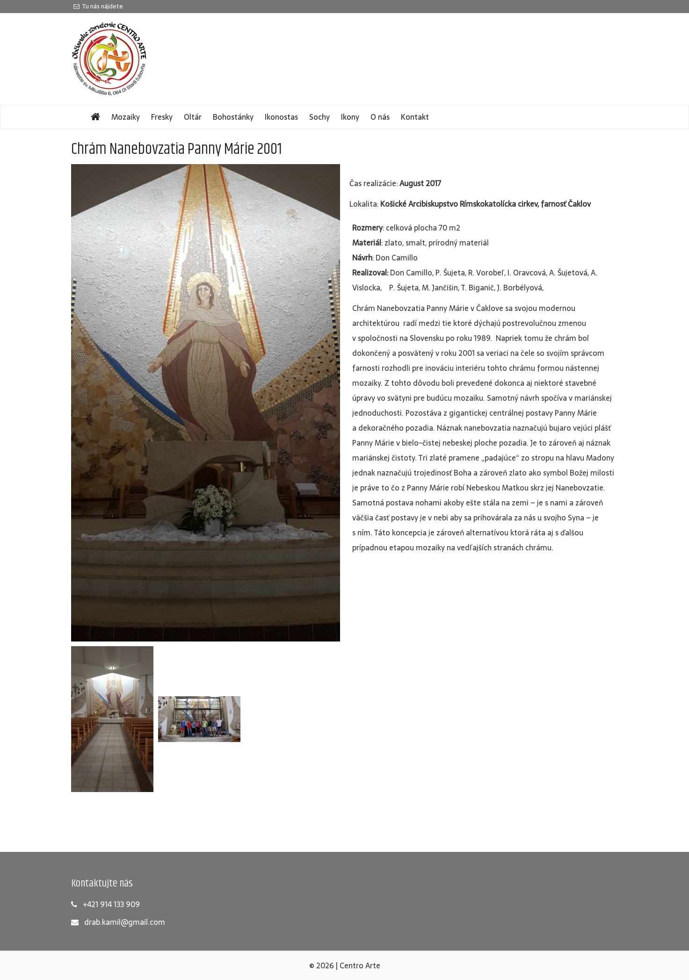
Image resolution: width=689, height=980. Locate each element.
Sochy (319, 117)
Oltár (193, 117)
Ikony (350, 117)
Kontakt (415, 117)
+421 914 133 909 (111, 904)
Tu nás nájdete (98, 6)
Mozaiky (125, 117)
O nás (380, 117)
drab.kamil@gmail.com (124, 922)
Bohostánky (233, 117)
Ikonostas (281, 117)
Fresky (162, 117)
